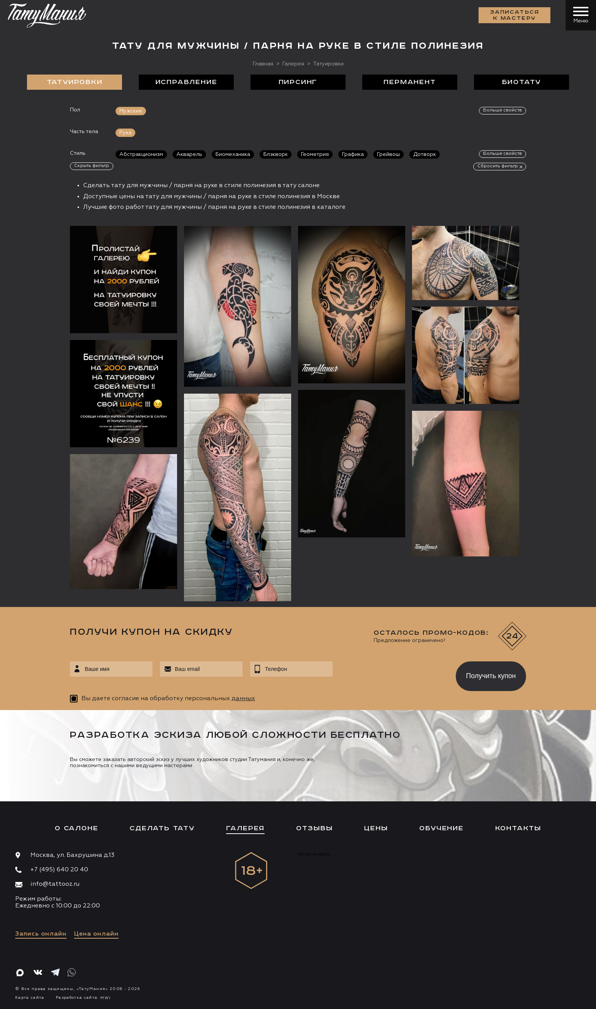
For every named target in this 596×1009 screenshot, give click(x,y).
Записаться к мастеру (514, 15)
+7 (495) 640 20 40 (59, 870)
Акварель (189, 154)
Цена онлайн (96, 934)
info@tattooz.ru (54, 884)
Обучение (441, 828)
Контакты (518, 828)
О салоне (76, 828)
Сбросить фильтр (497, 166)
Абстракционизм (141, 154)
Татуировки (75, 82)
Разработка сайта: (83, 997)
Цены (376, 828)
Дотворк (424, 154)
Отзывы (314, 828)
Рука (125, 132)
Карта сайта (29, 997)
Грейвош (388, 154)
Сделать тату (162, 828)
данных (243, 699)
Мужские (130, 111)
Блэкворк (275, 154)
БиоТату (521, 82)
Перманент (410, 82)
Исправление (186, 82)
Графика (353, 154)
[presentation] (388, 673)
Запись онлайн (41, 934)
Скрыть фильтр (91, 166)
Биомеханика (233, 154)
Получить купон (491, 676)
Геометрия (315, 154)
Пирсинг (298, 82)
